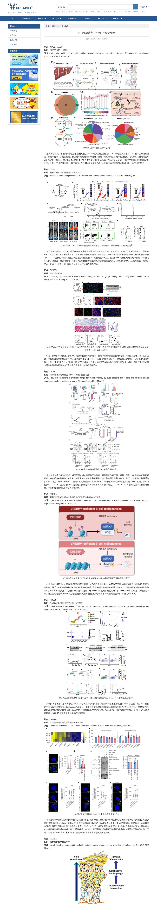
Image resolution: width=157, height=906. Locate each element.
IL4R (87, 12)
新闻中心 (72, 18)
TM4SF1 (128, 12)
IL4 (83, 12)
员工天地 (13, 40)
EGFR (77, 12)
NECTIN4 (107, 12)
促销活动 (13, 44)
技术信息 (87, 18)
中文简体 (144, 7)
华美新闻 (13, 31)
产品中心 (26, 18)
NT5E (115, 12)
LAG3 (93, 12)
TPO (143, 12)
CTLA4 (64, 12)
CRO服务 (41, 18)
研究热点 (13, 35)
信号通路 (56, 18)
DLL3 (71, 12)
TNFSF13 (136, 12)
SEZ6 (121, 12)
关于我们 (102, 18)
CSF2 (58, 12)
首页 (13, 18)
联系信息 (117, 18)
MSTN (99, 12)
